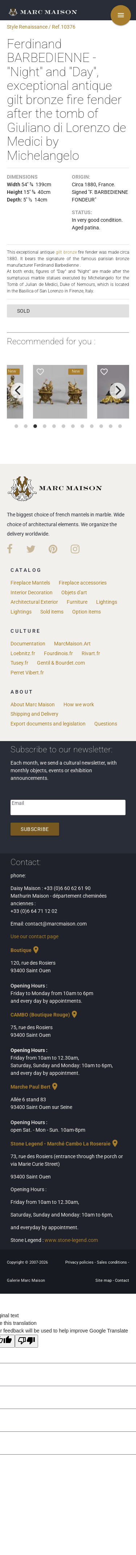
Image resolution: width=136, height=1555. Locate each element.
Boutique (25, 950)
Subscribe (35, 829)
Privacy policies (80, 1262)
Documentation (28, 643)
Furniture (77, 601)
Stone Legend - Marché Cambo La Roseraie (65, 1143)
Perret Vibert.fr (27, 672)
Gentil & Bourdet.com (61, 662)
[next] (117, 390)
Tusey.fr (19, 662)
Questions (105, 723)
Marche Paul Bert (35, 1086)
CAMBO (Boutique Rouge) (45, 1014)
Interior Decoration (32, 592)
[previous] (18, 390)
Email (18, 803)
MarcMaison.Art (72, 643)
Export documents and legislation (48, 723)
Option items (86, 611)
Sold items (51, 611)
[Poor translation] (26, 1340)
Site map (104, 1280)
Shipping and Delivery (34, 713)
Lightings (106, 601)
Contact (122, 1280)
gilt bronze (66, 251)
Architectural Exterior (34, 601)
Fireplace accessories (83, 582)
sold (23, 310)
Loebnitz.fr (23, 653)
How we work (78, 704)
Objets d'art (74, 592)
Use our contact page (34, 936)
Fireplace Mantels (30, 582)
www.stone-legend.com (71, 1240)
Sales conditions (112, 1262)
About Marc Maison (33, 704)
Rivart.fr (91, 653)
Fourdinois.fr (58, 653)
